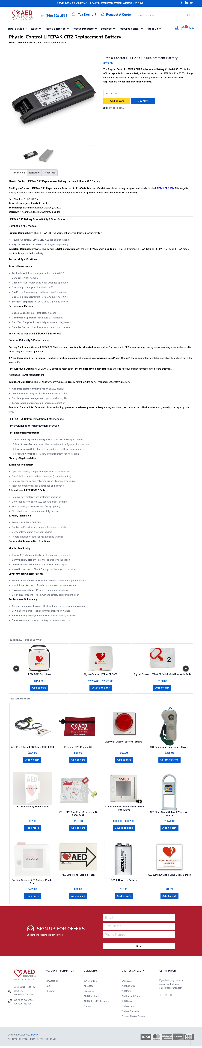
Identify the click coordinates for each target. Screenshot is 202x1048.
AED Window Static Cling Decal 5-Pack (169, 876)
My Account (52, 982)
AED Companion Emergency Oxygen (169, 747)
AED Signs (127, 1003)
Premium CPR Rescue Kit (78, 747)
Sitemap (88, 1008)
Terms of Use (49, 1040)
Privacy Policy (35, 1040)
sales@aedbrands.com (170, 989)
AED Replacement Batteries (52, 42)
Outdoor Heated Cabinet (134, 1018)
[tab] (18, 172)
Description (18, 172)
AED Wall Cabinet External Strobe (123, 741)
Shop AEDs (127, 982)
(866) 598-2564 (56, 16)
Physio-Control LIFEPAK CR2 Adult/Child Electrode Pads (162, 673)
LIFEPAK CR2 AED (172, 73)
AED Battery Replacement (97, 1003)
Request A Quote (118, 14)
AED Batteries (128, 987)
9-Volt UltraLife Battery (124, 881)
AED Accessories (27, 42)
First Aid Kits (128, 1008)
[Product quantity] (111, 93)
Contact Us (89, 992)
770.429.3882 (20, 1005)
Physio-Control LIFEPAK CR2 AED (100, 673)
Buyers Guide (90, 982)
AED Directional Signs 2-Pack (78, 876)
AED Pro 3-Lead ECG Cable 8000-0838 (32, 747)
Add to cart (117, 101)
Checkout (50, 992)
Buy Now (143, 101)
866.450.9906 (20, 1001)
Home (12, 42)
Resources (49, 172)
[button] (183, 28)
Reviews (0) (34, 172)
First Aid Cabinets (130, 1013)
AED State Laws (92, 998)
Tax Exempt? (87, 14)
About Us (88, 987)
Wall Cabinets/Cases (132, 998)
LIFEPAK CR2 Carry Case (39, 673)
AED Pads (126, 992)
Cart (48, 987)
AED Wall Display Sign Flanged (32, 807)
